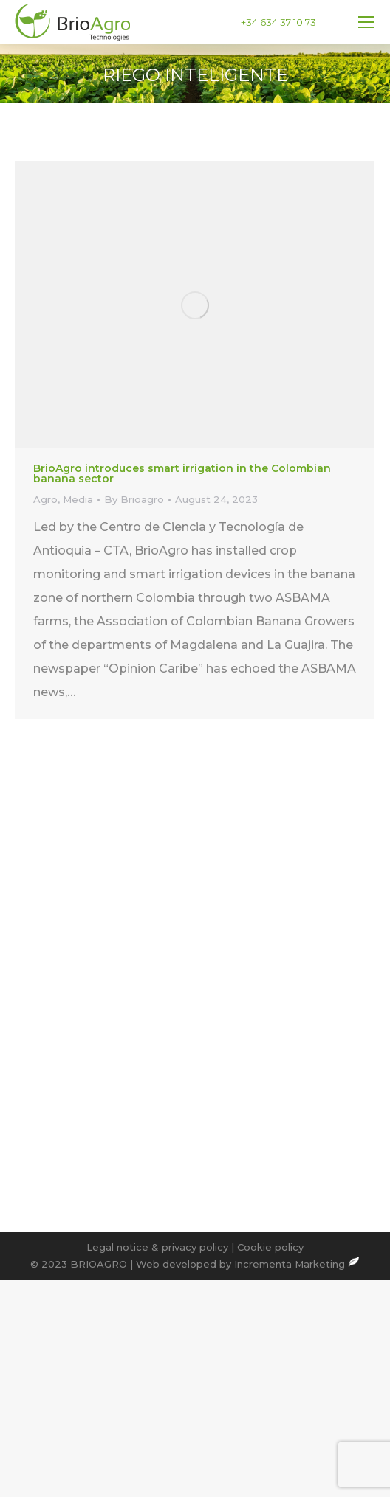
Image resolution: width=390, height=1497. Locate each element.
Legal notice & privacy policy (157, 1247)
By (134, 499)
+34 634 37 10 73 (278, 22)
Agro (45, 499)
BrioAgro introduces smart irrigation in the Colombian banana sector (182, 473)
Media (78, 499)
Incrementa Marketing (297, 1264)
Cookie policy (270, 1247)
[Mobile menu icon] (366, 22)
